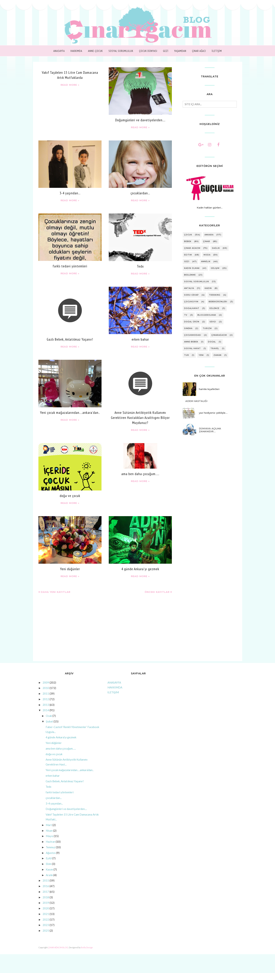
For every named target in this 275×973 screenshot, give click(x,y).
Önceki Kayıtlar (157, 591)
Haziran (50, 841)
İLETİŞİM (113, 692)
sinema (188, 328)
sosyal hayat (192, 348)
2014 (46, 710)
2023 (46, 925)
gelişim (215, 268)
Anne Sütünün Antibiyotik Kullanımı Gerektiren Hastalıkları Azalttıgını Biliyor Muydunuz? (140, 417)
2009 (46, 682)
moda (207, 255)
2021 (46, 914)
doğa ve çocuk (70, 495)
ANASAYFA (114, 682)
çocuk (188, 235)
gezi (186, 261)
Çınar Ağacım (192, 248)
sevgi (213, 322)
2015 (46, 880)
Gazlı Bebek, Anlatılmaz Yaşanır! (70, 339)
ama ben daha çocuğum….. (140, 473)
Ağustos (51, 852)
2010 (46, 688)
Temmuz (50, 847)
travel (214, 348)
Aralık (49, 875)
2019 (46, 902)
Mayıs (49, 836)
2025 (46, 930)
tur (186, 355)
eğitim (188, 255)
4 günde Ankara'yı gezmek (140, 569)
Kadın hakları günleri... (210, 207)
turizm (207, 328)
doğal (212, 342)
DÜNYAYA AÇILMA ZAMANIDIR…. (210, 430)
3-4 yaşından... (70, 193)
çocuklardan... (140, 193)
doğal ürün (191, 322)
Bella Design (87, 947)
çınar (206, 241)
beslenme (190, 275)
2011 (46, 693)
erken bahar (140, 339)
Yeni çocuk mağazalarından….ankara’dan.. (70, 412)
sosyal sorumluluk (196, 281)
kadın (208, 288)
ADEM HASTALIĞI (196, 401)
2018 (46, 897)
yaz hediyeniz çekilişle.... (213, 412)
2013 (46, 704)
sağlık (216, 248)
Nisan (49, 830)
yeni (201, 355)
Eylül (49, 858)
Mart (49, 825)
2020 (46, 908)
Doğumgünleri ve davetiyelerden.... (140, 120)
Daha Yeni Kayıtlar (55, 591)
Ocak (49, 715)
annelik (205, 261)
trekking (214, 295)
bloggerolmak (206, 315)
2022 (46, 919)
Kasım (49, 869)
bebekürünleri (218, 301)
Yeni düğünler (70, 569)
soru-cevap (191, 295)
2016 (46, 886)
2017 (46, 891)
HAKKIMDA (114, 687)
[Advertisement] (105, 630)
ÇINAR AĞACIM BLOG (58, 947)
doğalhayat (191, 308)
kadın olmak (192, 268)
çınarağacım (219, 335)
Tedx (140, 266)
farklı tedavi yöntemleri (70, 266)
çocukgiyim (191, 301)
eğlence (214, 308)
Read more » (70, 84)
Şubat (49, 721)
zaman (217, 355)
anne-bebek (191, 342)
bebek (187, 241)
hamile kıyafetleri (209, 389)
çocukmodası (192, 335)
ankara (209, 235)
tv (185, 315)
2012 (46, 699)
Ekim (48, 863)
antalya (189, 288)
